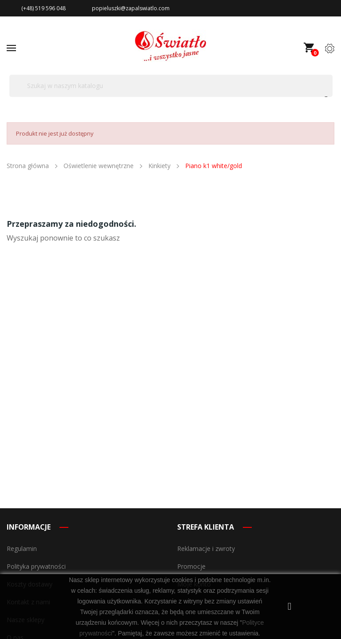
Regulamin (22, 548)
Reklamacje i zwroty (206, 548)
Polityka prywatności (36, 566)
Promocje (191, 566)
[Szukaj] (171, 86)
